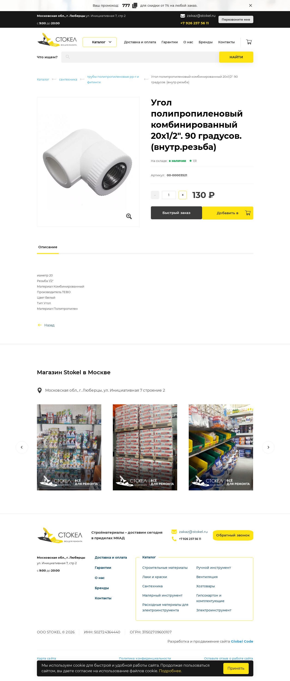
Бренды (207, 42)
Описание (47, 247)
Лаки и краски (154, 577)
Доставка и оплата (142, 42)
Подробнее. (170, 671)
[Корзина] (250, 42)
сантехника (68, 79)
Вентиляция (207, 577)
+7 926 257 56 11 (194, 23)
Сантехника (152, 586)
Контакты (228, 42)
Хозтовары (205, 586)
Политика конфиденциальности (145, 658)
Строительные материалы (165, 568)
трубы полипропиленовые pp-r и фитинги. (113, 79)
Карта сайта (46, 658)
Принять (235, 668)
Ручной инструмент (213, 568)
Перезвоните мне (236, 19)
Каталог (43, 79)
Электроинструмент (213, 610)
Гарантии (171, 42)
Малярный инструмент (162, 595)
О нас (190, 42)
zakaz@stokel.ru (197, 15)
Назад (45, 325)
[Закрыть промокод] (250, 5)
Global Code (242, 641)
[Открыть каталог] (101, 42)
